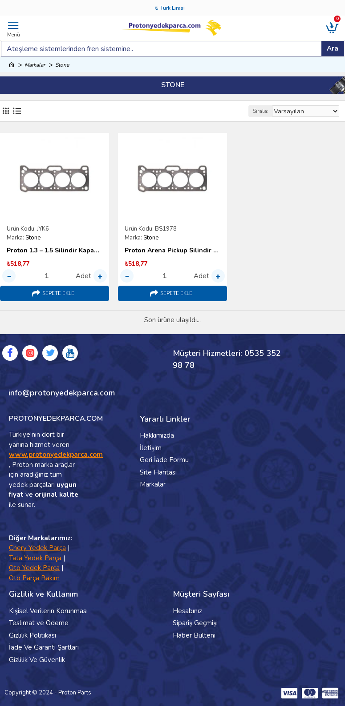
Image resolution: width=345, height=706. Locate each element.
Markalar (34, 64)
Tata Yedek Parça (35, 558)
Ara (332, 48)
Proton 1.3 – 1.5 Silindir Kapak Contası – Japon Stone (54, 251)
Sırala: (258, 111)
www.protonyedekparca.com (56, 454)
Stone (33, 238)
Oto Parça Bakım (34, 578)
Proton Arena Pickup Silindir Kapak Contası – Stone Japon (172, 251)
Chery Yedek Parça (37, 547)
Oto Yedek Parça (34, 567)
